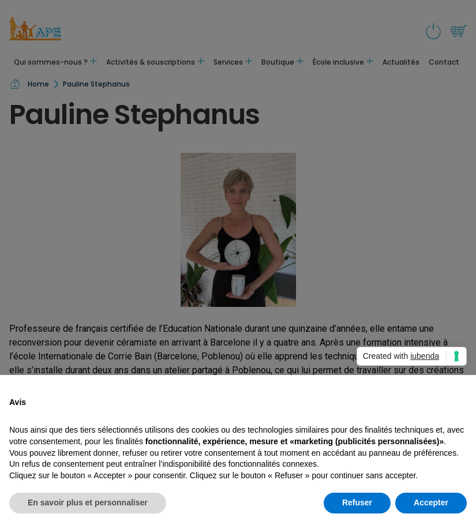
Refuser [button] (357, 502)
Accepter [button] (431, 502)
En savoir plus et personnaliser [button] (88, 502)
